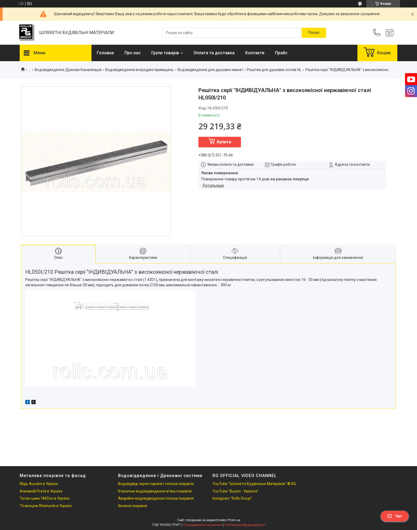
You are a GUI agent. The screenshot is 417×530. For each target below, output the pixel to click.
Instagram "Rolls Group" (232, 498)
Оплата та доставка (214, 52)
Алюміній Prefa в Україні (41, 491)
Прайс (281, 52)
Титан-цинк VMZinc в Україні (44, 498)
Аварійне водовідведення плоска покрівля (156, 498)
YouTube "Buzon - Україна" (235, 491)
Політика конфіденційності (244, 525)
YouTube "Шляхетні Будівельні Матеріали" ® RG (254, 484)
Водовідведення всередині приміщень (139, 70)
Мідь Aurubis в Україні (39, 484)
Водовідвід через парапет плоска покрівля (156, 484)
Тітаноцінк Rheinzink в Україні (46, 506)
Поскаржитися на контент (202, 525)
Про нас (132, 52)
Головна (105, 52)
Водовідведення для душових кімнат (210, 70)
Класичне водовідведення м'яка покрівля (155, 491)
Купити (224, 141)
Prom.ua (234, 520)
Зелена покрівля (132, 506)
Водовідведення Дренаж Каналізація (68, 70)
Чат (394, 516)
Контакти (254, 52)
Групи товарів (165, 52)
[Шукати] (314, 33)
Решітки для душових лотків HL (274, 70)
